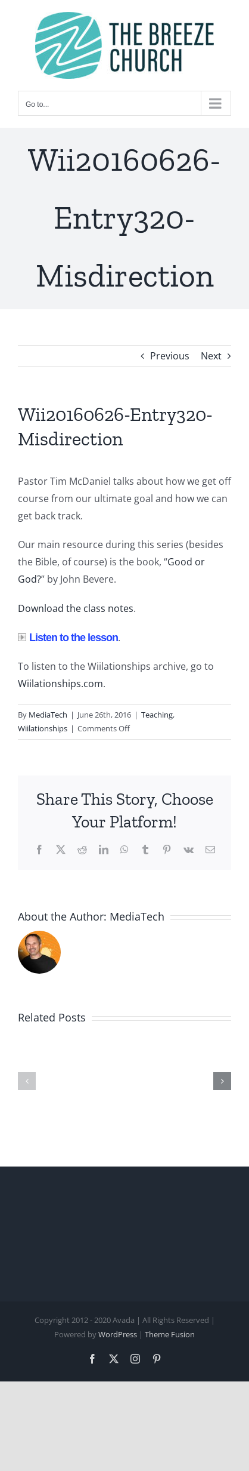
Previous (169, 355)
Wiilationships (42, 728)
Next (211, 355)
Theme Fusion (170, 1334)
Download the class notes (75, 608)
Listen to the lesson (68, 638)
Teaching (157, 714)
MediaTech (48, 714)
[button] (27, 1081)
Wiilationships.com (60, 683)
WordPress (117, 1334)
